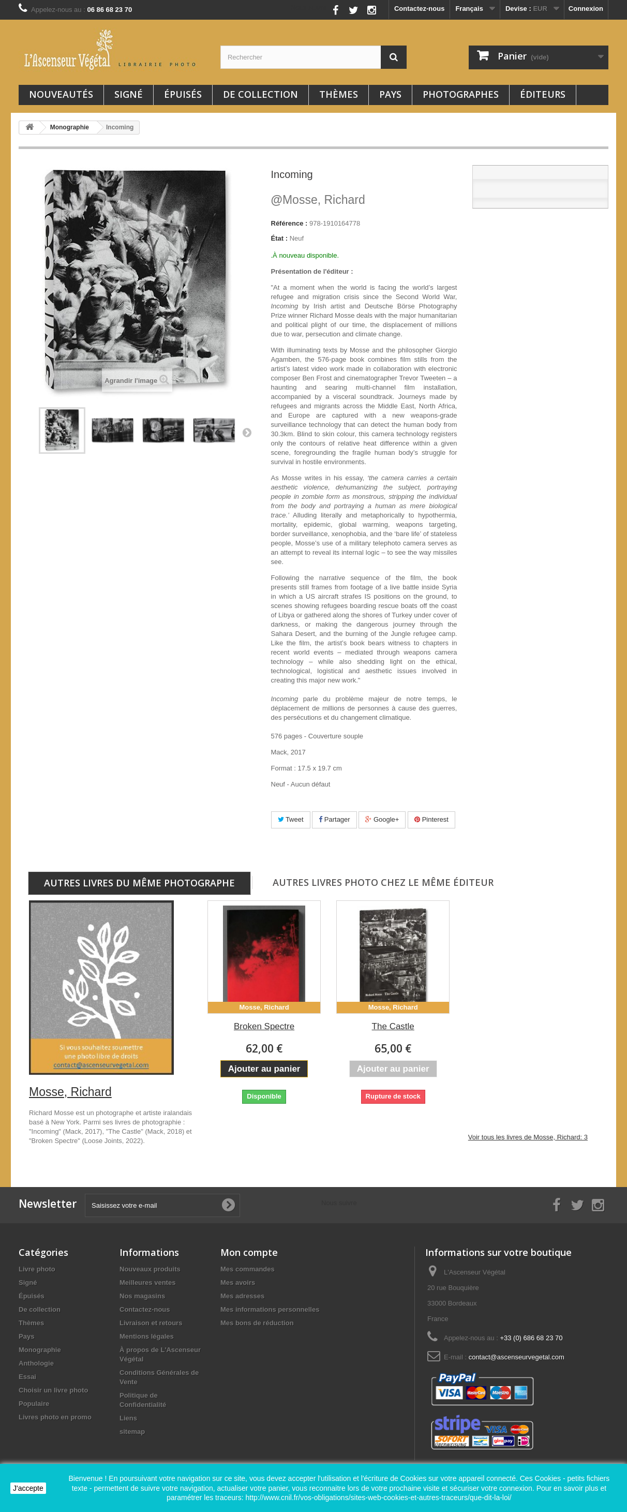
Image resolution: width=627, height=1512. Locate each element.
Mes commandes (247, 1269)
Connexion (586, 8)
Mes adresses (242, 1296)
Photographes (461, 94)
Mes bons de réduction (257, 1323)
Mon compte (249, 1252)
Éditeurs (542, 94)
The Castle (393, 1026)
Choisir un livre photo (53, 1390)
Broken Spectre (264, 1026)
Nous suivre (308, 7)
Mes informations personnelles (269, 1309)
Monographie (40, 1350)
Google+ (382, 819)
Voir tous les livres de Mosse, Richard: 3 (528, 1137)
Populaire (34, 1403)
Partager (334, 819)
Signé (128, 94)
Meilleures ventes (147, 1282)
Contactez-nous (419, 8)
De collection (260, 94)
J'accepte (28, 1488)
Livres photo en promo (55, 1417)
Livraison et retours (151, 1323)
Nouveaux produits (150, 1269)
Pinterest (431, 819)
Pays (390, 94)
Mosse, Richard (318, 199)
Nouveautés (61, 94)
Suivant (247, 432)
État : (279, 238)
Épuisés (183, 94)
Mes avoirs (237, 1282)
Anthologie (36, 1363)
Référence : (289, 223)
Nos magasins (142, 1296)
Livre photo (37, 1269)
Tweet (291, 819)
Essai (27, 1377)
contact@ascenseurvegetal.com (516, 1357)
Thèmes (338, 94)
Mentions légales (147, 1336)
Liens (128, 1418)
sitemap (132, 1431)
